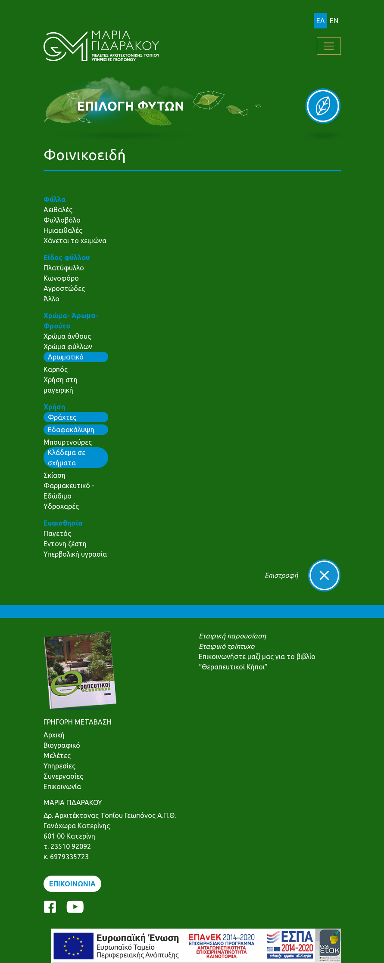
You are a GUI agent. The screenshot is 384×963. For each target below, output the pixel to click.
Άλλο (51, 299)
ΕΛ (320, 21)
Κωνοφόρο (61, 278)
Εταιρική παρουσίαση (232, 636)
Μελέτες (57, 755)
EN (334, 21)
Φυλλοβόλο (62, 220)
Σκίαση (55, 475)
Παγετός (57, 533)
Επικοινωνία (62, 786)
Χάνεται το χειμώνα (75, 241)
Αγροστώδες (64, 288)
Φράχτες (62, 417)
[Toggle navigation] (329, 46)
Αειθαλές (58, 210)
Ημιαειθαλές (63, 230)
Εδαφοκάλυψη (71, 430)
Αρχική (54, 735)
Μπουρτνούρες (68, 442)
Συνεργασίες (63, 776)
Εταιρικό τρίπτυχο (226, 646)
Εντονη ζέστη (65, 544)
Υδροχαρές (61, 506)
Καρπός (56, 369)
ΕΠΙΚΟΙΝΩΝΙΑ (72, 884)
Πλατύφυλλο (64, 268)
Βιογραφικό (62, 745)
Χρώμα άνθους (67, 336)
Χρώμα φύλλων (68, 346)
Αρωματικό (66, 357)
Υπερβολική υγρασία (75, 554)
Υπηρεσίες (59, 766)
